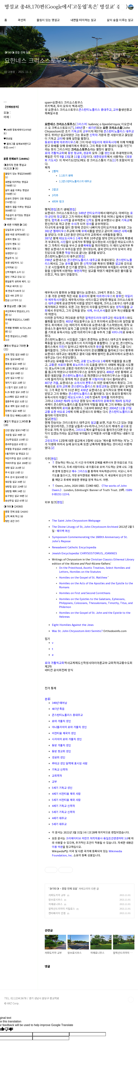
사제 (124, 231)
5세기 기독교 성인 (62, 788)
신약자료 (11, 267)
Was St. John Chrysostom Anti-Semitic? (77, 631)
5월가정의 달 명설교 (17, 453)
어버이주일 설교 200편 (18, 463)
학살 (67, 252)
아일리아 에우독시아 (103, 142)
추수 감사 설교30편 (16, 477)
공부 (67, 263)
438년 (84, 390)
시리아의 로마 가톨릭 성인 (67, 739)
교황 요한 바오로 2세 (57, 411)
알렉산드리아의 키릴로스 (62, 908)
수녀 (96, 310)
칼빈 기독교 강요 (15, 276)
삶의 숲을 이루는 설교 (120, 20)
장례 (104, 397)
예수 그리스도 (80, 471)
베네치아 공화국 (102, 401)
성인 (107, 153)
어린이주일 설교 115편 (18, 458)
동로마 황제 (52, 142)
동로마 (83, 296)
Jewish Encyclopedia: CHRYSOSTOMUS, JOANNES (84, 553)
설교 (118, 263)
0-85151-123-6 (60, 494)
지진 (61, 346)
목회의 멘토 (12, 248)
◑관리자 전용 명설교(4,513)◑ (15, 166)
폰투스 (90, 382)
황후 (118, 296)
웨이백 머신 (63, 531)
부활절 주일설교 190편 (18, 449)
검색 (122, 7)
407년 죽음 (58, 709)
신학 (88, 220)
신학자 (93, 135)
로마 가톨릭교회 (54, 153)
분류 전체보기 (16, 158)
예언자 (78, 270)
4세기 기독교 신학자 (63, 806)
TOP (131, 1000)
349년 (78, 127)
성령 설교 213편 (15, 467)
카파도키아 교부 (57, 895)
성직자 (120, 307)
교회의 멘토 (12, 239)
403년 (69, 321)
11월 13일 (80, 156)
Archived (112, 526)
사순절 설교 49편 (15, 434)
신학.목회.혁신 (14, 516)
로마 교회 (62, 386)
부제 (84, 231)
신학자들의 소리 (14, 272)
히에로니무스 (56, 904)
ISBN (129, 490)
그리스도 (80, 429)
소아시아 (79, 382)
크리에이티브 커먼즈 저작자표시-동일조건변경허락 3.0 (97, 838)
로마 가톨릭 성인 (61, 721)
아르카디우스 (68, 142)
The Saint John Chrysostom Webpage (76, 520)
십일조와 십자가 (14, 229)
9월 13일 (65, 156)
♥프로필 (8, 138)
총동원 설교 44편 (15, 363)
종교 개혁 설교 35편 (16, 406)
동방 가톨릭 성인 (61, 745)
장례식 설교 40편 (15, 410)
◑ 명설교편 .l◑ (15, 306)
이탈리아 (97, 379)
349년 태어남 (59, 703)
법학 (54, 220)
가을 (55, 382)
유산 (99, 346)
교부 (115, 109)
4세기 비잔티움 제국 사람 (66, 793)
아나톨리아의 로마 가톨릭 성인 (69, 727)
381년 (48, 231)
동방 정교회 (75, 153)
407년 (92, 127)
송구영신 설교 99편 (16, 496)
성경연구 (11, 253)
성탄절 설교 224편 (16, 486)
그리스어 (81, 124)
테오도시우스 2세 (78, 397)
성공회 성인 (58, 757)
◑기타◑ (54, 888)
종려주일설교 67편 (16, 444)
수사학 (64, 220)
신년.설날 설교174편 (17, 430)
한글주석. (11, 258)
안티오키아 (93, 213)
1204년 (58, 401)
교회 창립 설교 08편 (16, 354)
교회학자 (57, 775)
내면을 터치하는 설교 (83, 20)
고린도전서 (51, 440)
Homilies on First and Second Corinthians (84, 593)
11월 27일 (125, 408)
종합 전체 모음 (69, 888)
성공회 (87, 153)
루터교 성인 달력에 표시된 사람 (70, 763)
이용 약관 (57, 847)
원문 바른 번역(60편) (17, 234)
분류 (47, 699)
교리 (59, 138)
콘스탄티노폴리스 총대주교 (95, 109)
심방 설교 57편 (14, 378)
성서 (88, 223)
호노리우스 (79, 364)
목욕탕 (87, 245)
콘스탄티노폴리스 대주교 (119, 131)
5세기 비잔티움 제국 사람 (66, 800)
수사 (74, 223)
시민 (63, 242)
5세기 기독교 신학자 (63, 812)
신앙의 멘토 (12, 244)
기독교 (75, 131)
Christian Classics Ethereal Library (112, 559)
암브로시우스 (56, 899)
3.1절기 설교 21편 (16, 387)
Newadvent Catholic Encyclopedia (74, 547)
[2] (52, 448)
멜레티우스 (59, 231)
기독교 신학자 (60, 769)
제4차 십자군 (71, 401)
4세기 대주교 (59, 818)
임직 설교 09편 (14, 373)
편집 (53, 209)
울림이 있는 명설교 (48, 20)
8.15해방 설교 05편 (16, 396)
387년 (48, 238)
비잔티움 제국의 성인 (64, 733)
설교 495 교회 (13, 295)
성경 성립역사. (14, 262)
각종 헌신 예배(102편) (17, 415)
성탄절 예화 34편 (15, 491)
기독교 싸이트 (13, 286)
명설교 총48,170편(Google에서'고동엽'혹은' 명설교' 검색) (66, 7)
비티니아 (117, 332)
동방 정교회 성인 (61, 751)
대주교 (52, 303)
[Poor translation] (8, 1029)
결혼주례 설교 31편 (16, 401)
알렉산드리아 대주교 (97, 317)
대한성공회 (100, 156)
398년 (48, 260)
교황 (51, 364)
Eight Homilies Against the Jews (73, 625)
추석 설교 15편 (14, 472)
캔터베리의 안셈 (57, 913)
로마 (65, 408)
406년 (110, 372)
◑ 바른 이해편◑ (15, 224)
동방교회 (101, 386)
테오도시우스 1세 (69, 238)
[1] (114, 160)
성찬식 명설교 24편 (16, 368)
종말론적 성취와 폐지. (17, 281)
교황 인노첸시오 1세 (93, 361)
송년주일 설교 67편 (16, 500)
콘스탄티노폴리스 (73, 375)
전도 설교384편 (14, 359)
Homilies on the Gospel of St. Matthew (83, 577)
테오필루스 (120, 317)
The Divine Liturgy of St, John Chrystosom (79, 526)
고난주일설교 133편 (16, 439)
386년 (117, 231)
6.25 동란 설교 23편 (17, 392)
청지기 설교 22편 (15, 382)
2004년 (113, 408)
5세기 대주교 (59, 824)
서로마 (62, 364)
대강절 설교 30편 (15, 481)
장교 (59, 216)
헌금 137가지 (13, 300)
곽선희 (22, 20)
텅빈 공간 (12, 521)
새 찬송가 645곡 (15, 291)
